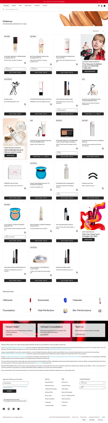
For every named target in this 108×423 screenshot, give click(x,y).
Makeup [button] (60, 5)
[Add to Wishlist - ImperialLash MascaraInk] (77, 273)
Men (66, 5)
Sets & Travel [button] (74, 5)
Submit (9, 391)
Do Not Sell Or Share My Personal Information (59, 417)
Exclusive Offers (49, 392)
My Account (65, 382)
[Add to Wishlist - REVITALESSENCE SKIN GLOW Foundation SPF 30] (51, 65)
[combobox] (55, 9)
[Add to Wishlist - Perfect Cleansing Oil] (77, 190)
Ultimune (7, 300)
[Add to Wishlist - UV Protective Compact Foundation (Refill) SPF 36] (25, 233)
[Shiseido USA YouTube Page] (9, 409)
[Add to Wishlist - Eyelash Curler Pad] (103, 189)
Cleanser (77, 300)
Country (82, 381)
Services (100, 420)
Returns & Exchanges (67, 392)
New (37, 5)
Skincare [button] (44, 5)
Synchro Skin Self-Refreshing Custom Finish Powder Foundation (64, 356)
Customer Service (66, 385)
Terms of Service (7, 387)
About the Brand (49, 382)
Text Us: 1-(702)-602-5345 (68, 395)
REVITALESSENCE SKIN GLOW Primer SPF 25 (15, 347)
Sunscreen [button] (52, 5)
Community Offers (49, 405)
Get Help (91, 420)
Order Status (65, 389)
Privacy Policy (24, 386)
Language (82, 386)
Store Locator (48, 395)
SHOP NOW (10, 155)
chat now (9, 334)
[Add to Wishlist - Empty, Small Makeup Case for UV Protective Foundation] (51, 190)
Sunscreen (43, 300)
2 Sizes (58, 192)
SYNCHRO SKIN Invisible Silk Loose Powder (15, 356)
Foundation (9, 310)
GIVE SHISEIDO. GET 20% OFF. (54, 1)
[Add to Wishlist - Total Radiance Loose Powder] (51, 275)
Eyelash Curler (38, 363)
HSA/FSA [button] (83, 5)
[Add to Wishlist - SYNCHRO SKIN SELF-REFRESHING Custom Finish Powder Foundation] (77, 149)
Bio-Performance (82, 310)
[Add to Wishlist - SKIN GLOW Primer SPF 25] (77, 65)
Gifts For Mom (20, 5)
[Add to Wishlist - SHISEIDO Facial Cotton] (25, 189)
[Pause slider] (99, 1)
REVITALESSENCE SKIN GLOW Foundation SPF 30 (14, 353)
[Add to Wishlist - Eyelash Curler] (25, 104)
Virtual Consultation (49, 398)
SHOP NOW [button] (91, 114)
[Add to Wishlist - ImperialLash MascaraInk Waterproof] (25, 274)
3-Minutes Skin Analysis (51, 389)
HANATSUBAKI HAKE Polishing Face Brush (60, 349)
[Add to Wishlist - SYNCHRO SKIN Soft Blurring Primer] (51, 104)
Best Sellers (30, 5)
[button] (104, 6)
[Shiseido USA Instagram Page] (14, 409)
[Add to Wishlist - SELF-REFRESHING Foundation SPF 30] (25, 63)
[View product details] (15, 45)
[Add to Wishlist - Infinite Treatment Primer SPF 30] (51, 231)
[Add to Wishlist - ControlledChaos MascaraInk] (77, 106)
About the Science (49, 385)
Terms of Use (75, 417)
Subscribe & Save (66, 398)
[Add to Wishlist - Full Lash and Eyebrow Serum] (77, 231)
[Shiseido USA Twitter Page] (18, 409)
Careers (103, 417)
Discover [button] (91, 5)
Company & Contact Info (94, 417)
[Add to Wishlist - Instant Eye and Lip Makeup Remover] (103, 149)
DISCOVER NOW (90, 71)
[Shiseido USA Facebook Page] (4, 409)
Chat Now (64, 405)
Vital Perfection (46, 310)
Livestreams (48, 402)
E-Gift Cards (65, 402)
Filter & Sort (96, 31)
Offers (84, 420)
